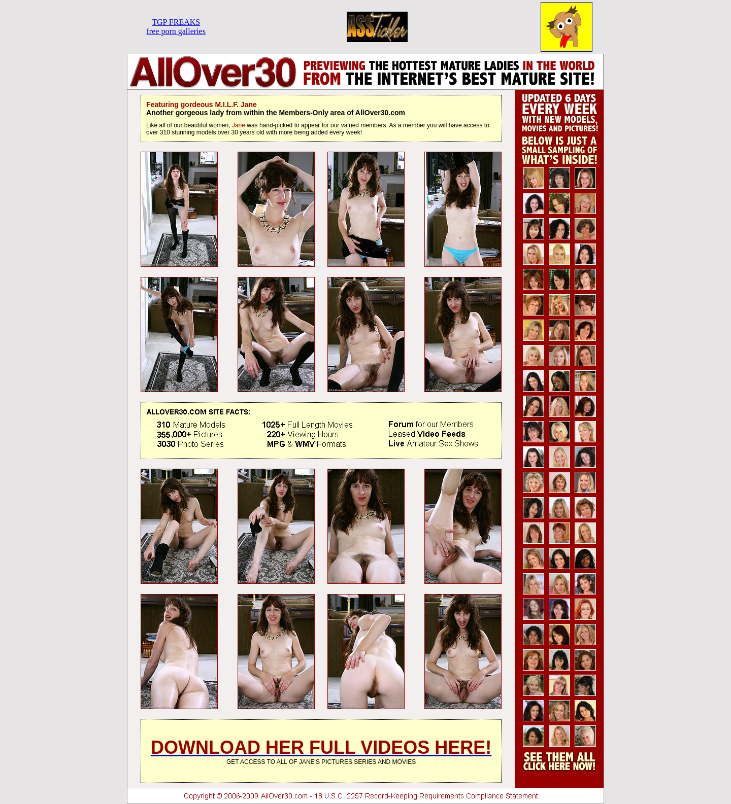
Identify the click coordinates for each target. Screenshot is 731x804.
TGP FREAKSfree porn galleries (176, 27)
